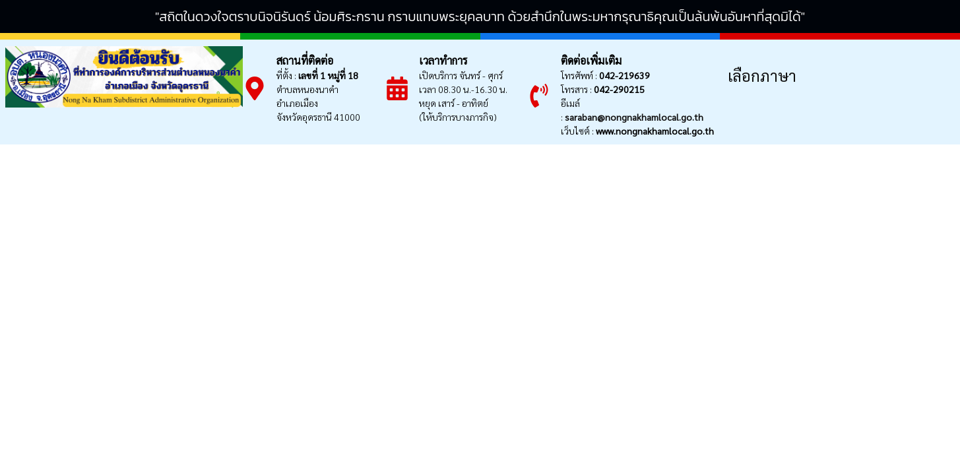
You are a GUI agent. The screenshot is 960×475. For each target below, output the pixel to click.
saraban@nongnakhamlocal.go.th (634, 117)
